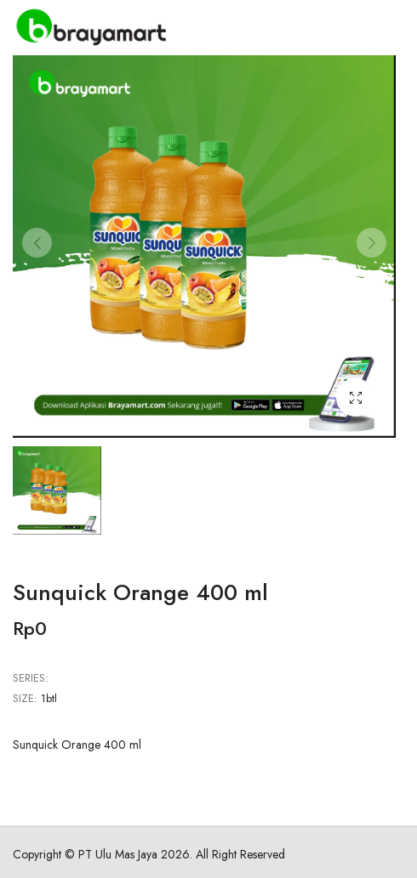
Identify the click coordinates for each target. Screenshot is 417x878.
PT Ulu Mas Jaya (117, 854)
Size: (25, 698)
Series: (31, 678)
